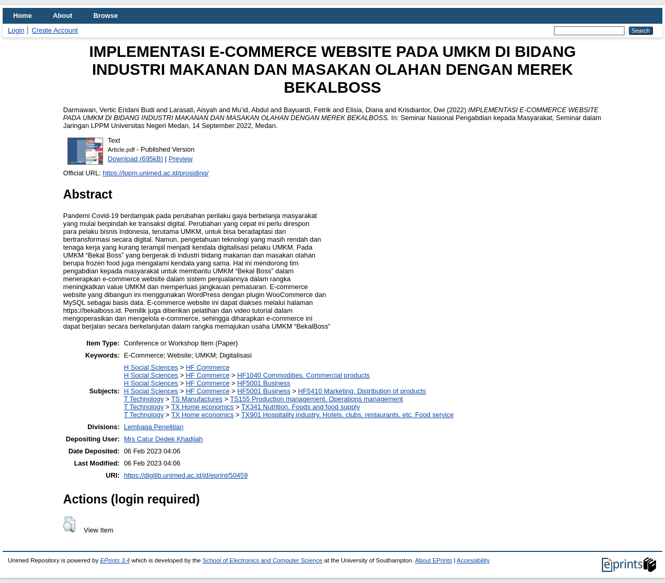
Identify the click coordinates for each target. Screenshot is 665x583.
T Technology (144, 399)
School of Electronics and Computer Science (263, 560)
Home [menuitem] (22, 15)
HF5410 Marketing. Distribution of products (362, 391)
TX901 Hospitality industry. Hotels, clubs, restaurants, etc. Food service (347, 415)
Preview (181, 159)
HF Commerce (207, 367)
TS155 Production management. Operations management (316, 399)
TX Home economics (202, 407)
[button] (69, 524)
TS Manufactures (196, 399)
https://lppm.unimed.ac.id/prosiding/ (155, 173)
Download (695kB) (135, 159)
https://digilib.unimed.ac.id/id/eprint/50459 (185, 475)
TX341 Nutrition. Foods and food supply (300, 407)
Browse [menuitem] (106, 15)
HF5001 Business (263, 383)
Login (16, 30)
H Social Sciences (151, 367)
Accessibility (473, 560)
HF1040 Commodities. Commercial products (303, 375)
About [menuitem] (63, 15)
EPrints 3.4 (114, 560)
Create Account (55, 30)
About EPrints (433, 560)
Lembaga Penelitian (153, 427)
